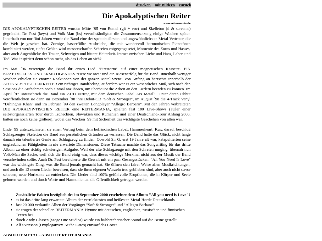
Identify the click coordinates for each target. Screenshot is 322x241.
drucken (143, 5)
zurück (185, 5)
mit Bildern (165, 5)
